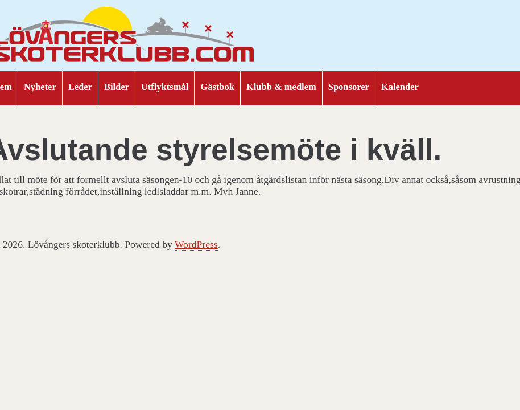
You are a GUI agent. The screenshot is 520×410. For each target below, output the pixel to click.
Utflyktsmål (164, 86)
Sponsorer (348, 86)
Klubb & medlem (281, 86)
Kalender (400, 86)
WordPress (196, 244)
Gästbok (217, 86)
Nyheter (40, 86)
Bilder (116, 86)
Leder (80, 86)
